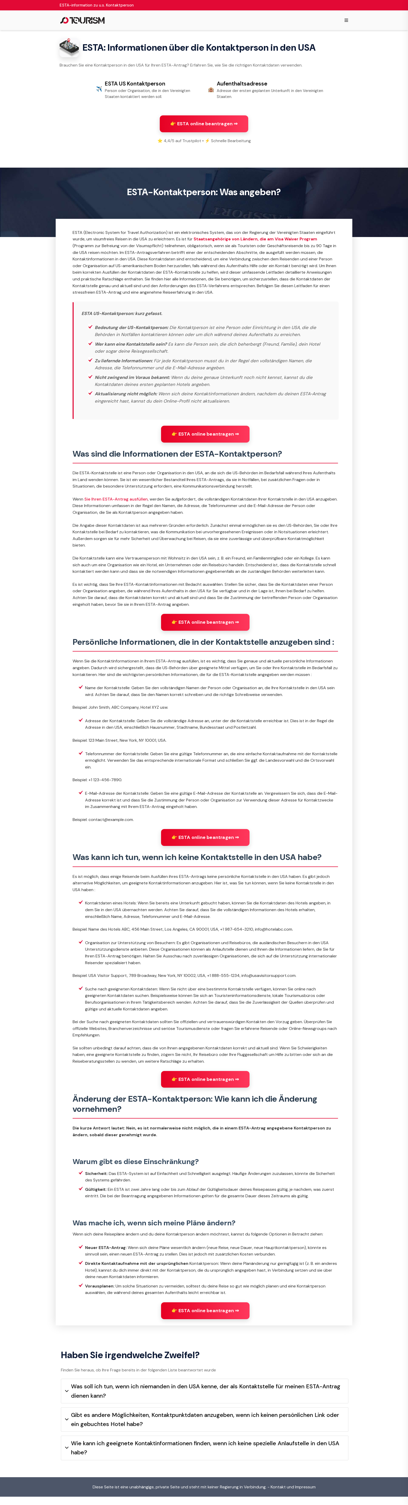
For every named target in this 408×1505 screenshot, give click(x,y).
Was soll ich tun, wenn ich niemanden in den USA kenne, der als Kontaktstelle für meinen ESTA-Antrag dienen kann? (202, 1399)
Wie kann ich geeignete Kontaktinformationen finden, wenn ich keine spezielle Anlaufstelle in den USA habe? (202, 1456)
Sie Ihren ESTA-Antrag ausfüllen (116, 503)
